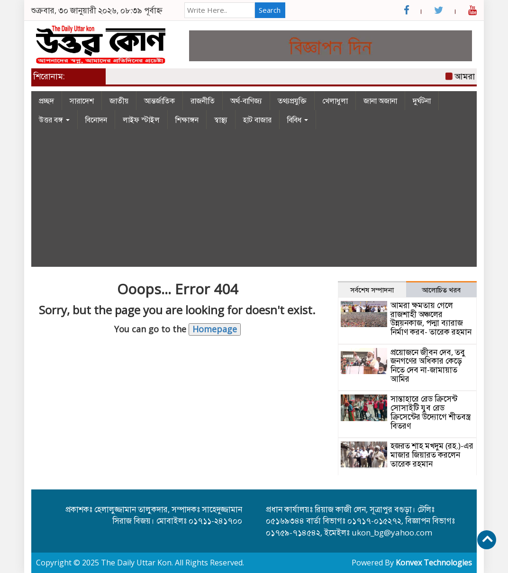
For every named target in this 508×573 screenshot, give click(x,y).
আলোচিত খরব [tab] (441, 289)
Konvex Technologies (434, 562)
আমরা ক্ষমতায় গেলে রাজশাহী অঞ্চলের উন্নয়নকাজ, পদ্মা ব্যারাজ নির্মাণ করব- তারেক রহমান (431, 318)
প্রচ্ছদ (46, 100)
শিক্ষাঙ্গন (187, 119)
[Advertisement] (254, 200)
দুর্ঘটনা (422, 100)
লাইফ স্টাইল (141, 119)
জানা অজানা (380, 100)
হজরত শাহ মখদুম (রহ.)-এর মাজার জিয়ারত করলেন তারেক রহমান (431, 454)
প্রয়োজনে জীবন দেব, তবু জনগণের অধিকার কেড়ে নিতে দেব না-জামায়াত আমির (427, 365)
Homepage (214, 329)
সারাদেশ (82, 100)
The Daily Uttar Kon (136, 562)
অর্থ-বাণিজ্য (246, 100)
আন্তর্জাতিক (159, 100)
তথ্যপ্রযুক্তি (292, 100)
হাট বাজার (257, 119)
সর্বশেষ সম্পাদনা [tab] (372, 289)
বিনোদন (96, 119)
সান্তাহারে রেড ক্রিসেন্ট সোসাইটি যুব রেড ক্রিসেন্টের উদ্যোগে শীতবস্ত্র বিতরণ (430, 412)
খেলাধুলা (335, 100)
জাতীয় (118, 100)
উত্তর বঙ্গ (54, 119)
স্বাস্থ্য (220, 119)
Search (270, 10)
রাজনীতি (202, 100)
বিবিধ (297, 119)
